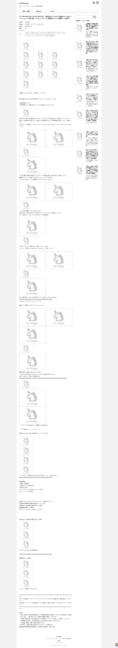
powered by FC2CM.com (61, 645)
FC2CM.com (24, 3)
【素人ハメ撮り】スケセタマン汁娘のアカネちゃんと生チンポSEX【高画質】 (92, 134)
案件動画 (51, 35)
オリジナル (44, 33)
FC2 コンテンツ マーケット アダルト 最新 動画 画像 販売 (59, 638)
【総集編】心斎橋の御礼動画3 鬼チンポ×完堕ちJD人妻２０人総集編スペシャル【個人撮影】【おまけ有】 (92, 26)
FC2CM (52, 11)
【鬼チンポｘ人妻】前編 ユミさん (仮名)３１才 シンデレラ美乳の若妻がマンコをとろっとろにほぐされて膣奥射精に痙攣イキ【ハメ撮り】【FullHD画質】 (92, 80)
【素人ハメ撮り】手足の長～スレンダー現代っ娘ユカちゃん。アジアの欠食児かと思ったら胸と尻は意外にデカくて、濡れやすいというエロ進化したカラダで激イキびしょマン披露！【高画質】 (92, 115)
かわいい (54, 33)
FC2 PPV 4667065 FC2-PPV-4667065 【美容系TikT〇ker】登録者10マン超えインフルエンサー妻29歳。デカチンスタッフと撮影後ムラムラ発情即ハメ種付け (45, 17)
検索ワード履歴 (26, 11)
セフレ (60, 33)
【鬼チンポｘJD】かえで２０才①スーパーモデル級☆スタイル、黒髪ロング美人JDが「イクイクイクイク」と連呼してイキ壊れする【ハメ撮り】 (92, 63)
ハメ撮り (31, 33)
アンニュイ (28, 35)
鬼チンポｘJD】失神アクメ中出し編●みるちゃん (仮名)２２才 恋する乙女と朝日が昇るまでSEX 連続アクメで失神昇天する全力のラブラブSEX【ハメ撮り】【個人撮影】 (92, 154)
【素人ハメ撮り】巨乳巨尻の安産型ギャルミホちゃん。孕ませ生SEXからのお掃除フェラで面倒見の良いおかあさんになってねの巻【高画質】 (92, 170)
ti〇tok (46, 35)
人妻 (27, 33)
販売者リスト (39, 11)
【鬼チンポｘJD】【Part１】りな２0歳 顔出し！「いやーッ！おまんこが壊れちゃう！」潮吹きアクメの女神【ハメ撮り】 (92, 97)
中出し (37, 33)
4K (64, 33)
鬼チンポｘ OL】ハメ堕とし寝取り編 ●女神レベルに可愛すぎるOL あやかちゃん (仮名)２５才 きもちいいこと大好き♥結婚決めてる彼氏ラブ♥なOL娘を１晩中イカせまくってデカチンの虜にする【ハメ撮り (92, 47)
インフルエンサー (37, 35)
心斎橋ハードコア (30, 24)
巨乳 (49, 33)
